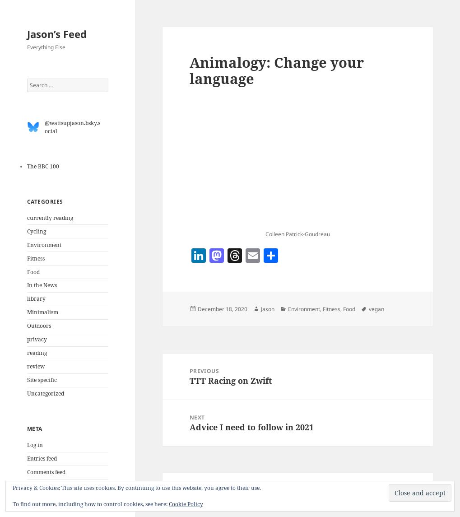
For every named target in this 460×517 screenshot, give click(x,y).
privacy (37, 339)
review (36, 366)
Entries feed (42, 458)
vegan (376, 309)
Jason (267, 309)
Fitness (36, 258)
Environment (44, 245)
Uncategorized (45, 393)
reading (37, 353)
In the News (42, 285)
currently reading (50, 218)
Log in (35, 445)
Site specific (42, 380)
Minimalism (42, 312)
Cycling (36, 231)
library (36, 299)
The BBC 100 (43, 166)
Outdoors (39, 326)
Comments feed (46, 472)
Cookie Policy (186, 504)
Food (33, 272)
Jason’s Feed (57, 34)
